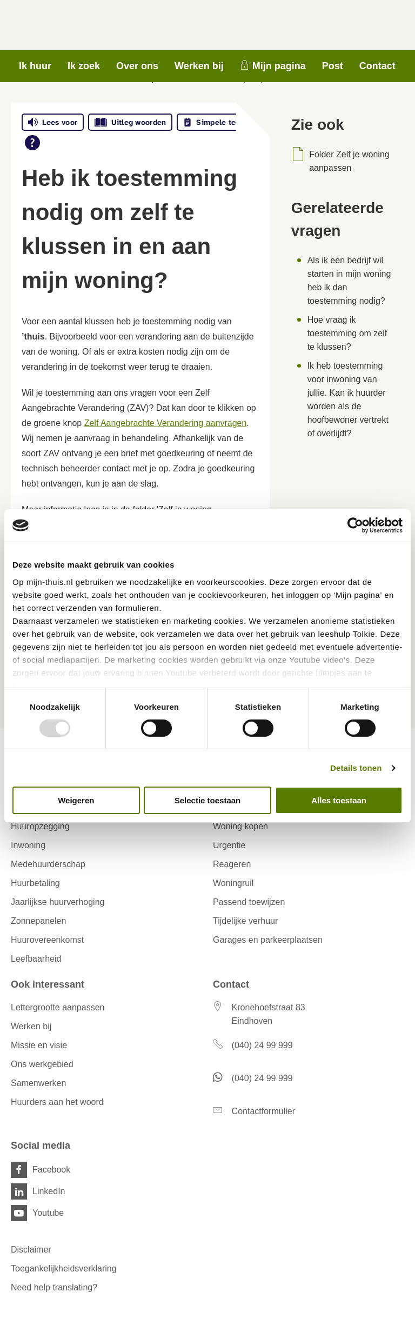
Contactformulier (263, 1111)
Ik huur (35, 66)
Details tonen (355, 767)
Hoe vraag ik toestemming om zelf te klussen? (347, 333)
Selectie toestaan (208, 800)
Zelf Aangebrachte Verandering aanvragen (165, 423)
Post (332, 66)
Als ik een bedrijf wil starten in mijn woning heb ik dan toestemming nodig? (349, 280)
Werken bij (199, 66)
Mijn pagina (279, 66)
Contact (377, 66)
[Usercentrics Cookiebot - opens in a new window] (355, 525)
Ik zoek (84, 66)
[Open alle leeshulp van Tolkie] (32, 142)
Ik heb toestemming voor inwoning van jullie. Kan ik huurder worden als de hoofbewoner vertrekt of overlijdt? (348, 399)
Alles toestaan (338, 800)
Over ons (137, 66)
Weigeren (76, 800)
